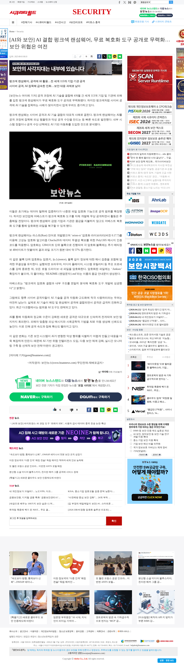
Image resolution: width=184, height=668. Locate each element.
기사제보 (31, 2)
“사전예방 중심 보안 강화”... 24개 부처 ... (89, 497)
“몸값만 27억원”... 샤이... (147, 321)
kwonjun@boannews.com (93, 653)
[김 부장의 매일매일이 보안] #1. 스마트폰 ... (90, 503)
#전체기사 (26, 22)
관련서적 (111, 631)
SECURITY (92, 11)
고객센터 (90, 631)
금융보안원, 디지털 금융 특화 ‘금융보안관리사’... (34, 497)
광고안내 (24, 631)
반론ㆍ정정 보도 (167, 660)
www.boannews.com (64, 362)
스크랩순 (166, 357)
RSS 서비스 (124, 631)
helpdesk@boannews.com (139, 645)
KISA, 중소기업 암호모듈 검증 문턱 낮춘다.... (91, 491)
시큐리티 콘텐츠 (163, 21)
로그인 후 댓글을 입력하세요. (57, 521)
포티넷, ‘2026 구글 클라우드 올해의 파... (149, 346)
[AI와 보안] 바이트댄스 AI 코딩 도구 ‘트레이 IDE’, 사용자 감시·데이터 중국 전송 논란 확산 (59, 423)
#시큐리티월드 (43, 22)
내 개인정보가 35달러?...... (148, 317)
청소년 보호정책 (66, 631)
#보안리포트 (76, 22)
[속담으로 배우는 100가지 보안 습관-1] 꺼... (31, 503)
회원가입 (21, 2)
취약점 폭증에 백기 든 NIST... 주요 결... (29, 510)
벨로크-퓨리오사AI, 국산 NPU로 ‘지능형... (150, 338)
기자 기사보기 (110, 372)
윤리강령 (80, 631)
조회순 (133, 357)
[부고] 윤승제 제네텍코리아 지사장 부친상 (151, 165)
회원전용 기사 (142, 21)
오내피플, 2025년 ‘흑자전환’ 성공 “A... (148, 342)
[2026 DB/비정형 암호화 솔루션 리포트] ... (90, 510)
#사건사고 (60, 22)
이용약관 (34, 631)
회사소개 (13, 631)
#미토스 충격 (93, 22)
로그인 (12, 2)
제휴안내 (101, 631)
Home (11, 31)
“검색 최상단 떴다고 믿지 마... (150, 309)
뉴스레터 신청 (51, 2)
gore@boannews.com (37, 355)
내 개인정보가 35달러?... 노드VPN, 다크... (30, 491)
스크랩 (40, 2)
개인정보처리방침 (48, 631)
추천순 (150, 357)
